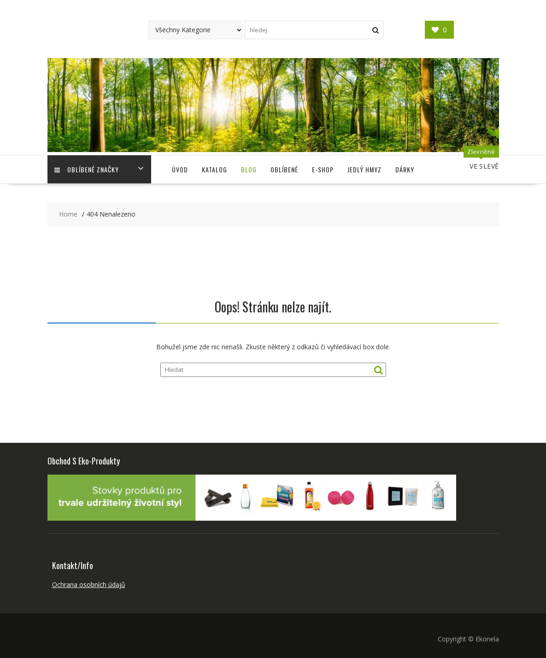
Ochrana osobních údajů (88, 584)
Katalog (214, 169)
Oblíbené (284, 169)
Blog (249, 169)
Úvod (180, 169)
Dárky (404, 169)
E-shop (323, 169)
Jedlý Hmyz (364, 169)
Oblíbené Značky (86, 169)
